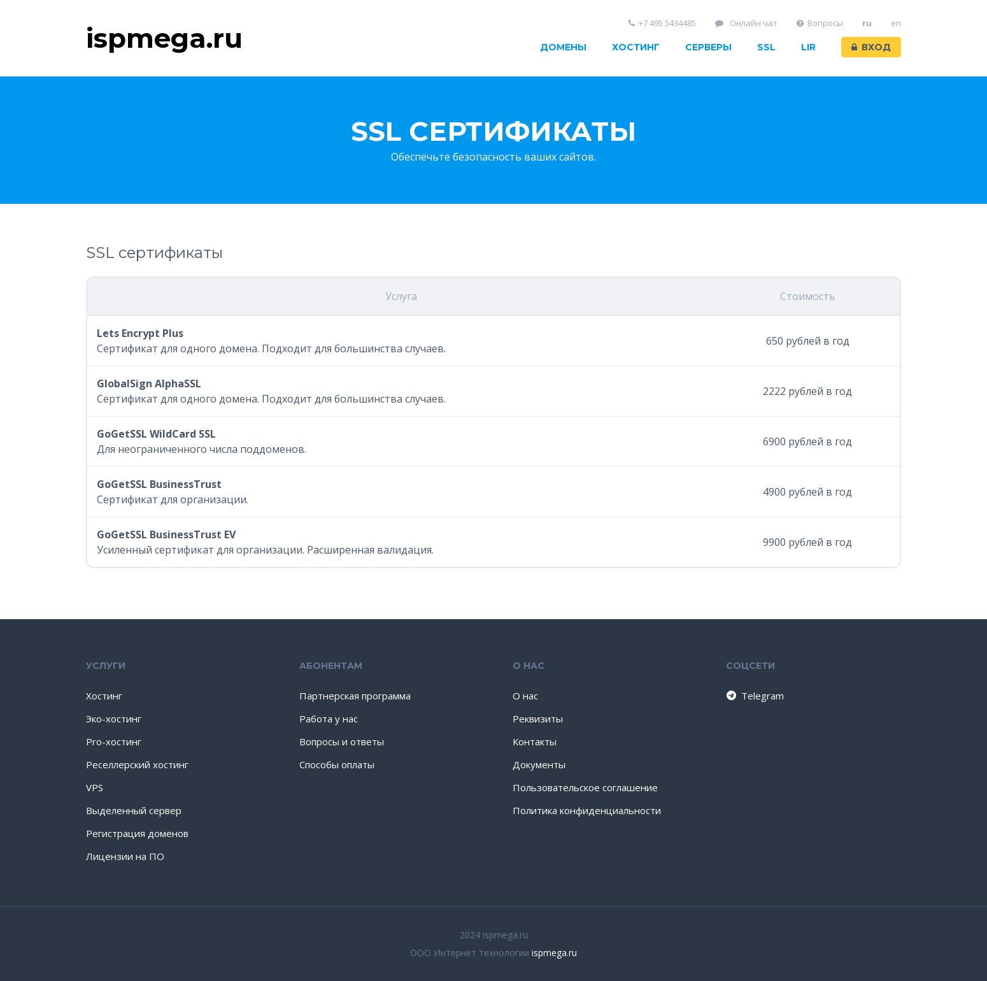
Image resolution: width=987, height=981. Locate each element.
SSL (766, 47)
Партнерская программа (355, 695)
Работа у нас (328, 718)
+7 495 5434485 (662, 23)
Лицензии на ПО (125, 856)
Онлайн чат (746, 23)
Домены (563, 47)
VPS (94, 787)
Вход (871, 47)
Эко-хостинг (113, 718)
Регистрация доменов (137, 833)
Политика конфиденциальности (587, 810)
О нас (525, 695)
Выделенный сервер (133, 810)
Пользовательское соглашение (585, 787)
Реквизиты (538, 718)
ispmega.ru (554, 953)
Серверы (708, 47)
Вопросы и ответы (341, 741)
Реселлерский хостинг (137, 764)
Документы (539, 764)
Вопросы (820, 23)
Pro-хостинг (113, 741)
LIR (808, 47)
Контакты (535, 741)
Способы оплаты (336, 764)
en (896, 23)
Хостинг (636, 47)
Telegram (754, 696)
